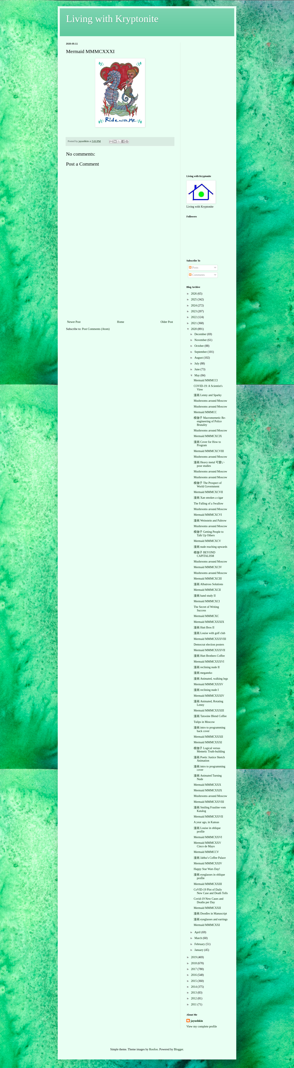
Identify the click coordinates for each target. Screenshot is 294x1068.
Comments (197, 274)
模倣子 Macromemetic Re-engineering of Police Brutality (210, 421)
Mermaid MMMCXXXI (208, 742)
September (200, 351)
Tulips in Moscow (204, 722)
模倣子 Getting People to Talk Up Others (209, 533)
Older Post (167, 321)
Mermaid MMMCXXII (207, 907)
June (197, 369)
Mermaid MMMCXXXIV (209, 695)
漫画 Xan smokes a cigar (208, 497)
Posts (193, 267)
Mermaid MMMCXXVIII (209, 801)
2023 (194, 311)
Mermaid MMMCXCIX (208, 436)
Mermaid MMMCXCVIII (209, 451)
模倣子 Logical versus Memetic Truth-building (209, 750)
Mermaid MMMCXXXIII (209, 710)
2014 (194, 986)
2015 (194, 981)
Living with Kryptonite (112, 18)
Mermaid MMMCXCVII (208, 492)
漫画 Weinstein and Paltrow (210, 520)
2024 (194, 305)
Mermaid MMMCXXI (207, 925)
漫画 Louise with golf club (209, 633)
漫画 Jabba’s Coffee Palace (210, 857)
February (200, 944)
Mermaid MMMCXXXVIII (210, 639)
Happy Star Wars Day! (207, 869)
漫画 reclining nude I (206, 689)
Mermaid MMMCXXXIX (209, 621)
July (197, 363)
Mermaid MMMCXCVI (208, 514)
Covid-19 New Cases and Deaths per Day (208, 900)
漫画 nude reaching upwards (210, 546)
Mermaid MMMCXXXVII (209, 650)
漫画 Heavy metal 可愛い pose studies (209, 464)
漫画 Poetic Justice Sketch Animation (209, 759)
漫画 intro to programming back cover (209, 729)
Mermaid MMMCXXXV (208, 684)
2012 (194, 998)
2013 (194, 992)
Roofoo (153, 1049)
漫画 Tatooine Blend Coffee (210, 716)
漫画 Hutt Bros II (204, 627)
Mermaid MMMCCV (206, 852)
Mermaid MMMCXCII (207, 589)
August (198, 357)
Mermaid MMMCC (205, 412)
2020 (194, 329)
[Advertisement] (120, 288)
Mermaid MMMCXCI (207, 601)
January (199, 950)
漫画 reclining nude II (207, 667)
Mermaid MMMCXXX (207, 784)
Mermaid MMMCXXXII (208, 736)
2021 (194, 323)
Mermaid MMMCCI (206, 380)
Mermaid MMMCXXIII (208, 884)
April (197, 932)
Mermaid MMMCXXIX (208, 790)
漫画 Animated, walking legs (211, 678)
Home (120, 321)
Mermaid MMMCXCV (207, 541)
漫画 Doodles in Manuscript (210, 913)
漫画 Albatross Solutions (208, 584)
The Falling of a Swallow (208, 503)
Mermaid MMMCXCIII (208, 578)
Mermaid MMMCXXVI (208, 837)
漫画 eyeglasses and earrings (211, 919)
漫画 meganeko (203, 672)
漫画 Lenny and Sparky (208, 395)
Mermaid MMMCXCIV (208, 567)
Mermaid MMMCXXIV (208, 863)
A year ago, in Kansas (206, 822)
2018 (194, 963)
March (198, 938)
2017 (194, 969)
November (200, 340)
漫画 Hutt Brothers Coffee (209, 655)
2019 (194, 957)
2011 (194, 1004)
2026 (194, 293)
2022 (194, 317)
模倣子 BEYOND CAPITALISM (204, 554)
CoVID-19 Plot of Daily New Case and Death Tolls (211, 891)
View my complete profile (201, 1026)
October (199, 345)
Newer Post (74, 321)
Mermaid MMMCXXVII (208, 816)
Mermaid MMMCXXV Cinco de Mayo (207, 844)
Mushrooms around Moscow (210, 400)
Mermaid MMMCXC (206, 616)
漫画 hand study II (205, 595)
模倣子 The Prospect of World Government (208, 484)
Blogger (178, 1049)
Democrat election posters (209, 644)
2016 (194, 974)
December (200, 334)
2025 (194, 299)
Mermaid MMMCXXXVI (209, 661)
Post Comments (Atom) (96, 329)
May (197, 375)
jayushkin (197, 1020)
